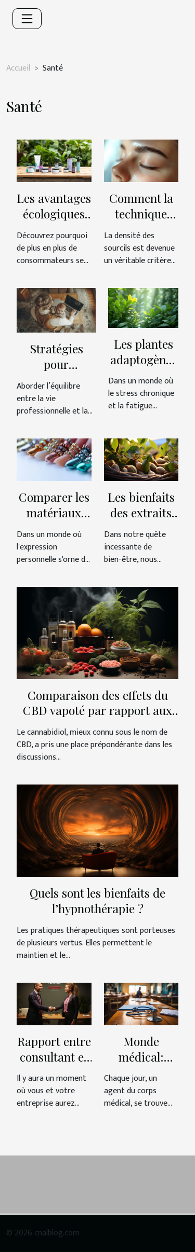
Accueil (18, 68)
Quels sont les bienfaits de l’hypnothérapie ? (97, 900)
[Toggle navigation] (27, 18)
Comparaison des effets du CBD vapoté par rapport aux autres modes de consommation (97, 718)
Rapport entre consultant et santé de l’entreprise (54, 1064)
